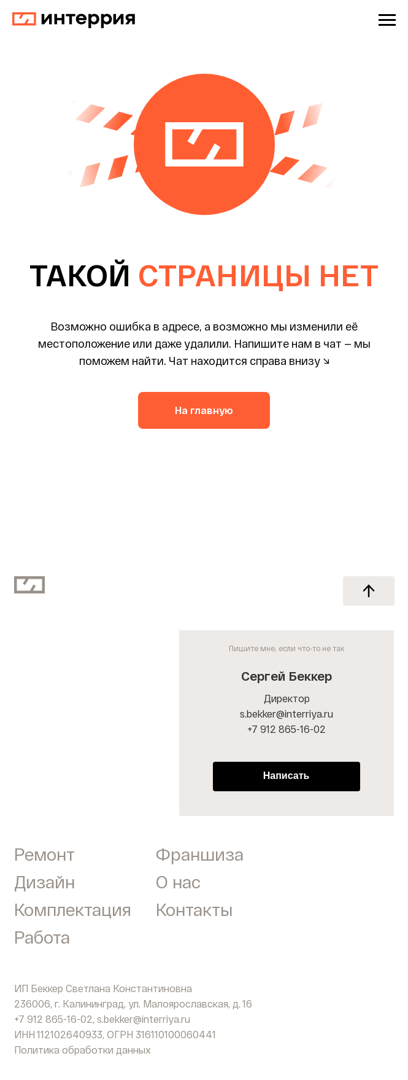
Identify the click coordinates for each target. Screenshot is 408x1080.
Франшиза (200, 853)
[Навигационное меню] (387, 20)
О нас (178, 881)
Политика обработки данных (82, 1049)
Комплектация (72, 909)
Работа (42, 936)
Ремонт (44, 853)
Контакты (194, 909)
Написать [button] (286, 775)
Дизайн (44, 881)
